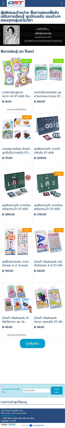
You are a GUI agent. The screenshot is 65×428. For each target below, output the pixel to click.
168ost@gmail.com (8, 415)
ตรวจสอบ (57, 391)
